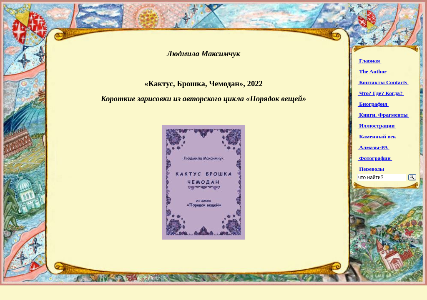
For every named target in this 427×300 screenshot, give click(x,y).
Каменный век (377, 136)
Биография (373, 104)
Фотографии (375, 158)
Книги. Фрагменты (383, 115)
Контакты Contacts (383, 82)
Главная (370, 61)
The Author (373, 71)
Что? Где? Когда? (381, 93)
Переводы (372, 169)
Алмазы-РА (373, 147)
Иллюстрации (377, 125)
